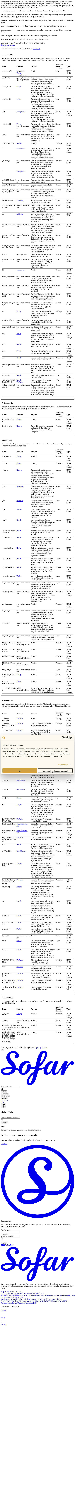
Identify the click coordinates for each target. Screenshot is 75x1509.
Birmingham (44, 1295)
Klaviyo (19, 419)
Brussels (67, 1295)
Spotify (18, 887)
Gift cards (4, 1100)
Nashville (45, 1301)
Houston (35, 1299)
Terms (3, 1317)
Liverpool (50, 1299)
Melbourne (23, 1301)
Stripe (18, 86)
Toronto (14, 1303)
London (56, 1299)
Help (2, 1102)
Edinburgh (22, 1299)
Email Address (6, 1230)
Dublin (16, 1299)
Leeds (45, 1299)
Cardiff (7, 1297)
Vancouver (21, 1303)
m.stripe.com (20, 111)
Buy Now (4, 1144)
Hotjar (18, 531)
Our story (4, 1293)
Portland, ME (61, 1301)
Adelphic (19, 214)
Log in (4, 1105)
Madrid (8, 1301)
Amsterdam (9, 1295)
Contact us (17, 1291)
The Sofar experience (14, 1293)
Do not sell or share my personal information (55, 771)
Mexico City (31, 1301)
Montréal (38, 1301)
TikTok (18, 576)
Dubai (12, 1299)
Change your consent (8, 45)
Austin (20, 1295)
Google (18, 143)
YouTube (19, 382)
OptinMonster (21, 780)
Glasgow (29, 1299)
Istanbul (40, 1299)
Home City (4, 1234)
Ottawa (54, 1301)
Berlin (38, 1295)
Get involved (6, 1096)
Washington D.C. (30, 1303)
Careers (11, 1291)
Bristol (61, 1295)
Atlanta (15, 1295)
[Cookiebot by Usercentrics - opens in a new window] (63, 737)
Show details (63, 764)
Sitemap (3, 1325)
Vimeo (18, 73)
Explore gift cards (40, 1047)
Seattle (9, 1303)
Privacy (3, 1310)
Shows (4, 1091)
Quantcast (19, 486)
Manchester (15, 1301)
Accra (3, 1295)
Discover (4, 1098)
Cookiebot (36, 49)
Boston (51, 1295)
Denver (7, 1299)
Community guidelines (29, 1293)
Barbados (32, 1295)
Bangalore (25, 1295)
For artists (5, 1094)
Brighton (56, 1295)
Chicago (12, 1297)
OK (20, 771)
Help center (5, 1291)
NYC (50, 1301)
